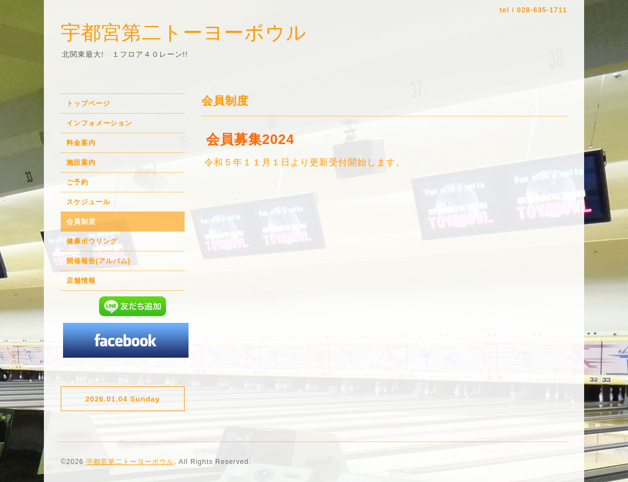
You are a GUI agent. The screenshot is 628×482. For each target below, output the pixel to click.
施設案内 (81, 162)
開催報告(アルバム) (98, 261)
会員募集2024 (250, 139)
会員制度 (81, 222)
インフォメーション (99, 123)
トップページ (88, 103)
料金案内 (81, 143)
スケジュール (88, 202)
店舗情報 (81, 281)
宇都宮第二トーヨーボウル (184, 32)
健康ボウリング (92, 241)
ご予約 (77, 182)
